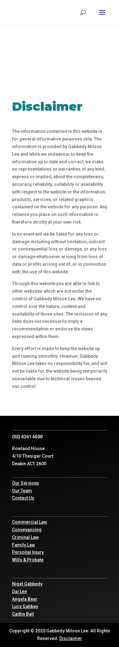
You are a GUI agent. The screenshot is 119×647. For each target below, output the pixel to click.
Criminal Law (25, 537)
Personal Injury (28, 552)
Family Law (23, 544)
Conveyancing (27, 529)
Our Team (22, 490)
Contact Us (23, 497)
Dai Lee (19, 591)
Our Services (25, 483)
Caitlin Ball (23, 614)
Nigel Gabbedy (27, 583)
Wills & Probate (27, 559)
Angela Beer (24, 599)
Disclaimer (70, 638)
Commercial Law (29, 522)
